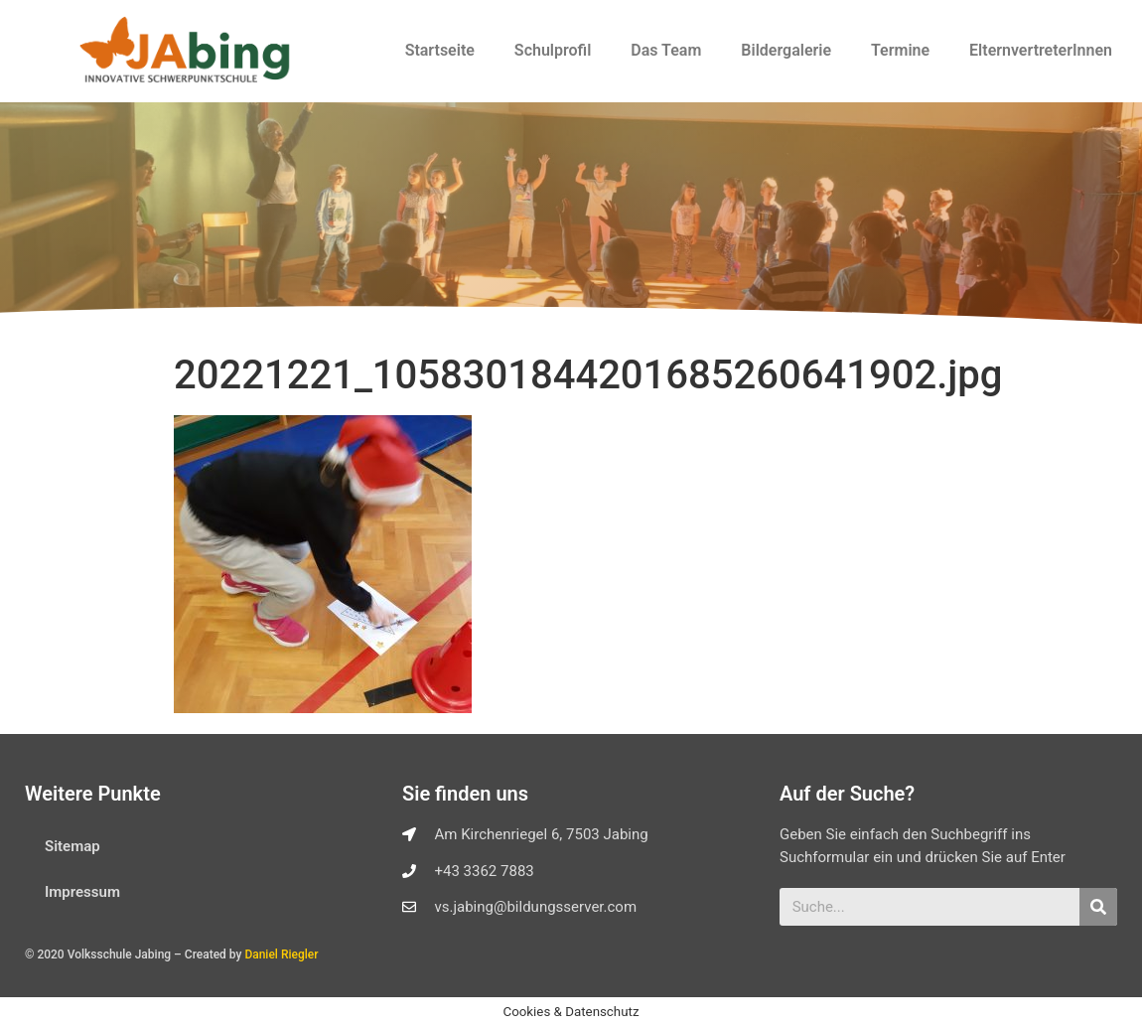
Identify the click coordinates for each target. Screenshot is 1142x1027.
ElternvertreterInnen (1040, 50)
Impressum (82, 892)
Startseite (440, 50)
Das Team (666, 50)
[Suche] (1098, 907)
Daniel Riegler (281, 954)
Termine (900, 50)
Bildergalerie (786, 50)
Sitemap (72, 846)
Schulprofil (552, 50)
